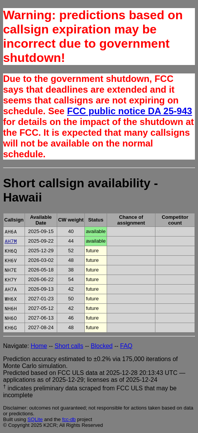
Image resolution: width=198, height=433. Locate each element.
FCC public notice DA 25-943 (129, 111)
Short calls (68, 346)
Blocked (102, 346)
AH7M (11, 241)
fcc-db (69, 419)
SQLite (35, 419)
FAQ (126, 346)
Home (39, 346)
